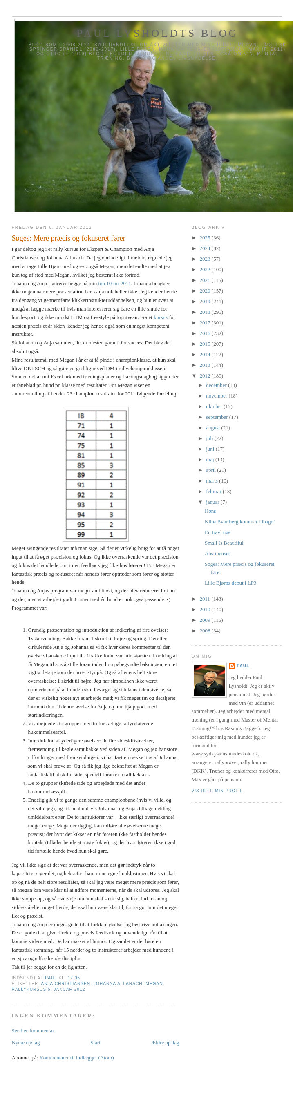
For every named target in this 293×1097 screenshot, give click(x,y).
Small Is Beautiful (224, 543)
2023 (206, 259)
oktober (215, 406)
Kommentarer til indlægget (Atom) (76, 1058)
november (217, 396)
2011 (206, 599)
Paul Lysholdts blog (157, 33)
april (211, 470)
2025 (206, 238)
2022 (206, 269)
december (217, 385)
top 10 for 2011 (114, 283)
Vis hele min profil (217, 791)
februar (214, 491)
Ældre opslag (165, 1042)
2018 (206, 312)
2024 (206, 248)
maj (210, 459)
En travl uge (218, 532)
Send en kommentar (33, 1031)
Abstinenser (217, 553)
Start (95, 1042)
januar (213, 502)
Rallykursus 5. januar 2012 (48, 989)
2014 (206, 354)
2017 (206, 322)
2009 (206, 620)
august (213, 428)
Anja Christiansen (65, 983)
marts (212, 481)
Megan (154, 983)
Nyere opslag (26, 1042)
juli (210, 438)
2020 (206, 291)
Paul (243, 666)
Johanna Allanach (118, 983)
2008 (206, 631)
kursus (161, 317)
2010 (206, 609)
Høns (210, 511)
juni (210, 449)
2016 (206, 333)
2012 (206, 376)
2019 (206, 301)
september (217, 417)
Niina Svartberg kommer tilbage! (240, 521)
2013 (206, 365)
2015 (206, 344)
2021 (206, 280)
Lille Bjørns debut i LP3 (230, 583)
